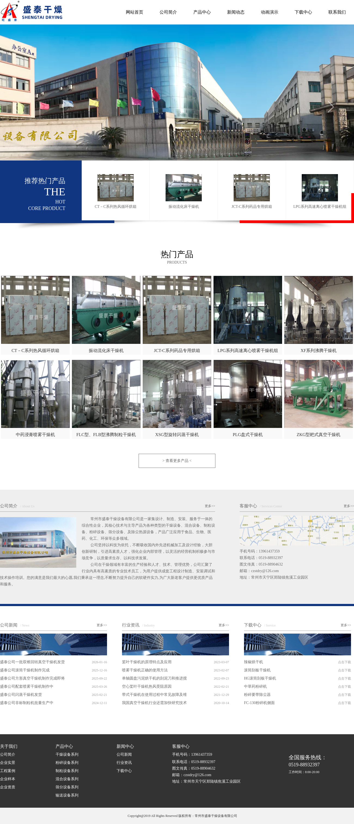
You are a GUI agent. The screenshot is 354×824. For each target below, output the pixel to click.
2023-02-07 (221, 670)
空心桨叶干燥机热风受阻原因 (147, 686)
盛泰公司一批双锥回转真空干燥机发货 (32, 662)
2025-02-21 (99, 695)
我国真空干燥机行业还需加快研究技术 (154, 703)
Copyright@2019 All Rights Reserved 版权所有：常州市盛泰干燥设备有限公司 (182, 816)
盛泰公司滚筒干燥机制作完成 (25, 670)
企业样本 (7, 779)
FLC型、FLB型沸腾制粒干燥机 (106, 434)
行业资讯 (138, 625)
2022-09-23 (221, 678)
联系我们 (337, 12)
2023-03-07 (221, 662)
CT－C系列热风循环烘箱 (35, 350)
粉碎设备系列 (67, 763)
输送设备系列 (67, 795)
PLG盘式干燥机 (248, 434)
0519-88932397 (308, 764)
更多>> (210, 506)
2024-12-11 (99, 703)
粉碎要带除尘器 (257, 695)
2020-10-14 (221, 703)
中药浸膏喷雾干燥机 (35, 434)
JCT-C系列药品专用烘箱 (177, 350)
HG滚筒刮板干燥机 (260, 678)
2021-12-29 (221, 695)
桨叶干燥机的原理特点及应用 (147, 662)
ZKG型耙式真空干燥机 (318, 434)
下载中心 (303, 12)
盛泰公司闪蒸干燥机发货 (21, 695)
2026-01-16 (99, 662)
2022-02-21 (221, 687)
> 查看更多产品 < (177, 461)
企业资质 (7, 787)
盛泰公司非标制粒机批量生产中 (26, 703)
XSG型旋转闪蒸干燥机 (177, 434)
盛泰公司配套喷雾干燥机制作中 (26, 686)
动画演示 (269, 12)
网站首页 (134, 12)
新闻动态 (236, 12)
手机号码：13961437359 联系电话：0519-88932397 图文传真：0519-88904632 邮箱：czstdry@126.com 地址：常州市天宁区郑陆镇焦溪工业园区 (274, 564)
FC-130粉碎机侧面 (259, 703)
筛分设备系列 (67, 787)
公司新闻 (14, 625)
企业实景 (7, 763)
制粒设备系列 (67, 771)
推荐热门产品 (45, 194)
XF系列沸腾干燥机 (319, 350)
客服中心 (261, 506)
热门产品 (177, 257)
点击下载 (344, 662)
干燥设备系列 (67, 754)
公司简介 (168, 12)
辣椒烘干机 (253, 662)
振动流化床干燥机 (106, 350)
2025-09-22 (99, 678)
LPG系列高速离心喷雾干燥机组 (248, 350)
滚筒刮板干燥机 (257, 670)
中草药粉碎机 (255, 686)
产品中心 (202, 12)
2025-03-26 (99, 687)
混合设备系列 (67, 779)
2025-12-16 (99, 670)
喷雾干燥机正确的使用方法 (145, 670)
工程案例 (7, 771)
